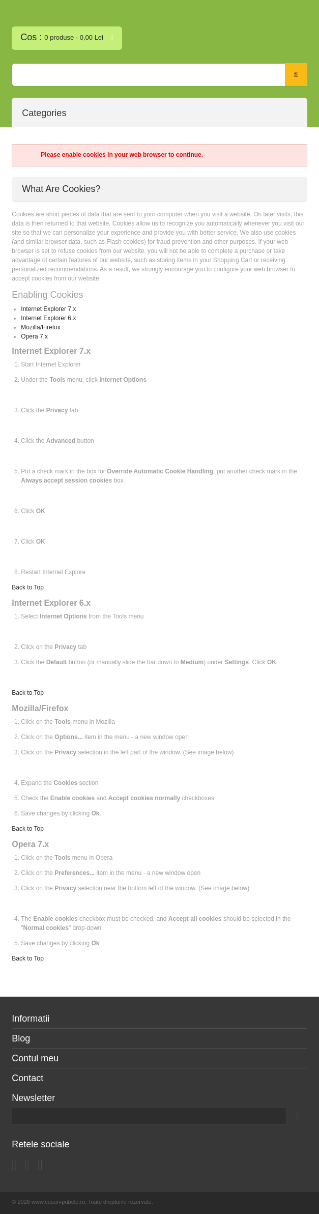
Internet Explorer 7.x (48, 309)
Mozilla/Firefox (40, 327)
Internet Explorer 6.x (48, 318)
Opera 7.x (34, 336)
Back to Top (27, 587)
